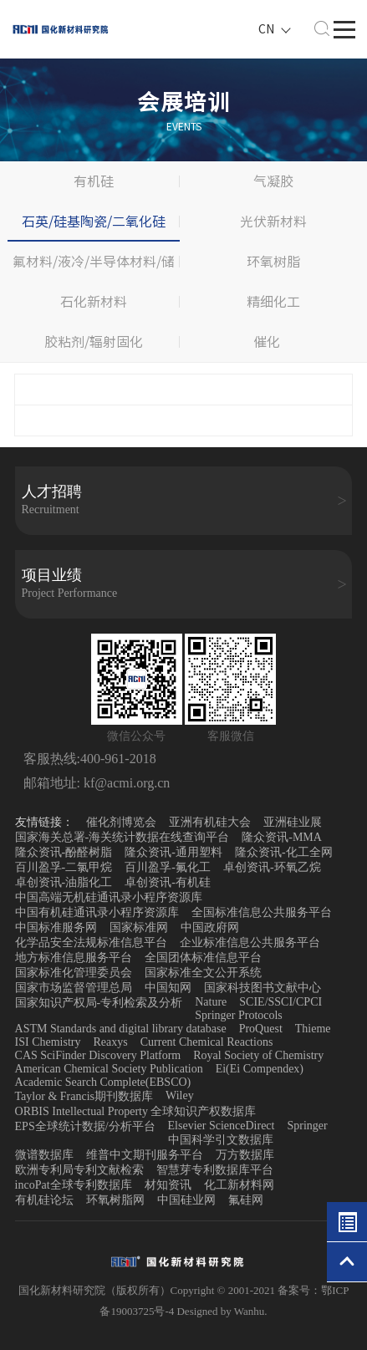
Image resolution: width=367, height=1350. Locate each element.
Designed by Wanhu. (221, 1311)
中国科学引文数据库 (220, 1139)
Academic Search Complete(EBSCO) (103, 1082)
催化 (266, 342)
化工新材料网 (239, 1185)
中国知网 (168, 987)
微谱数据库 (44, 1155)
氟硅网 (245, 1200)
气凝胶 (273, 181)
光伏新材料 (273, 221)
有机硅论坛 (44, 1200)
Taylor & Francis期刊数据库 (84, 1096)
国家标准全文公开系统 (203, 972)
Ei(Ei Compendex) (259, 1068)
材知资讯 (168, 1185)
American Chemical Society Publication (109, 1068)
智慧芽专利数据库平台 (214, 1170)
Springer (307, 1125)
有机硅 (94, 181)
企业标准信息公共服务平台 (250, 942)
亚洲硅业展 (292, 822)
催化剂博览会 (121, 822)
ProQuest (261, 1028)
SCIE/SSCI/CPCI (280, 1002)
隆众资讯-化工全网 (284, 852)
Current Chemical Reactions (206, 1042)
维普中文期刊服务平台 (144, 1155)
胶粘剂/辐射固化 (93, 342)
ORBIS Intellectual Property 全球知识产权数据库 (136, 1111)
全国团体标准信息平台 (203, 957)
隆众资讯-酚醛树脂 (64, 852)
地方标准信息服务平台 (73, 957)
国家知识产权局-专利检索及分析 (99, 1002)
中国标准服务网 (56, 927)
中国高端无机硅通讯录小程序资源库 (108, 897)
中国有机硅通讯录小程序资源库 (97, 912)
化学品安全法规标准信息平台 (91, 942)
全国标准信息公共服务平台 (261, 912)
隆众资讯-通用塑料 (173, 852)
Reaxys (111, 1042)
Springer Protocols (239, 1015)
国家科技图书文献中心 (262, 987)
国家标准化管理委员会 (73, 972)
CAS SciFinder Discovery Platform (98, 1055)
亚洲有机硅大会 (210, 822)
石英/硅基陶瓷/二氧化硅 (94, 221)
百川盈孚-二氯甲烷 (64, 867)
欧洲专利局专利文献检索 (79, 1170)
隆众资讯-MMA (282, 837)
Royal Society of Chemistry (258, 1055)
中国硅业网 (186, 1200)
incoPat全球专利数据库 (73, 1185)
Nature (211, 1002)
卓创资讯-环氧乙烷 (272, 867)
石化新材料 (93, 301)
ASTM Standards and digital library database (121, 1028)
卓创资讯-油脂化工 (64, 882)
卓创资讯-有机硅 (168, 882)
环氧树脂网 (115, 1200)
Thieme (313, 1028)
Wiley (180, 1095)
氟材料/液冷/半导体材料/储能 (94, 268)
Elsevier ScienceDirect (221, 1125)
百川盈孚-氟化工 (168, 867)
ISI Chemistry (48, 1042)
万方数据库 (245, 1155)
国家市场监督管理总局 (73, 987)
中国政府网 (210, 927)
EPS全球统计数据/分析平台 (85, 1126)
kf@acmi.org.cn (125, 783)
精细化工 (273, 301)
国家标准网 (139, 927)
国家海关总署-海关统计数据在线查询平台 (122, 837)
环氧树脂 (273, 261)
